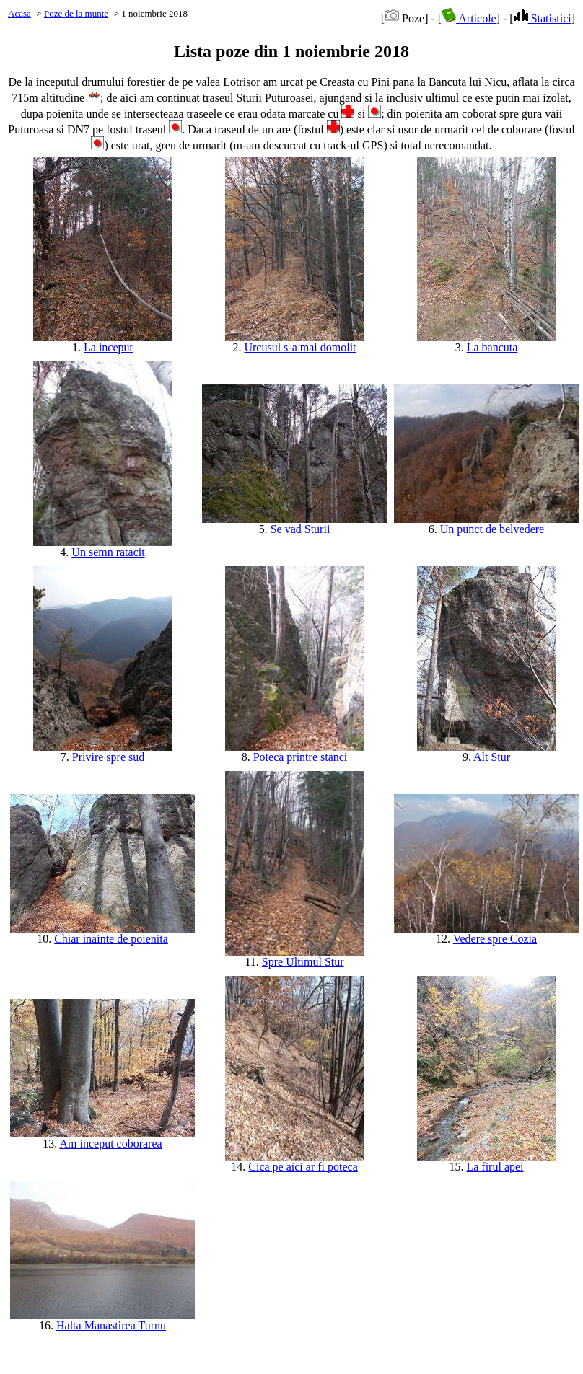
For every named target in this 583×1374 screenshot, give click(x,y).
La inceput (108, 347)
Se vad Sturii (300, 529)
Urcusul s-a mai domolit (300, 347)
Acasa (19, 13)
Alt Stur (491, 757)
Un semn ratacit (107, 552)
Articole (469, 18)
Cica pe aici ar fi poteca (302, 1167)
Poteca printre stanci (300, 757)
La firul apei (494, 1167)
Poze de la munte (76, 13)
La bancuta (492, 347)
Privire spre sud (108, 757)
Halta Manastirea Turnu (111, 1325)
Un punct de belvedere (492, 529)
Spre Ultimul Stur (303, 962)
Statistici (542, 18)
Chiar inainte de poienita (111, 939)
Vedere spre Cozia (495, 939)
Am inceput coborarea (110, 1143)
